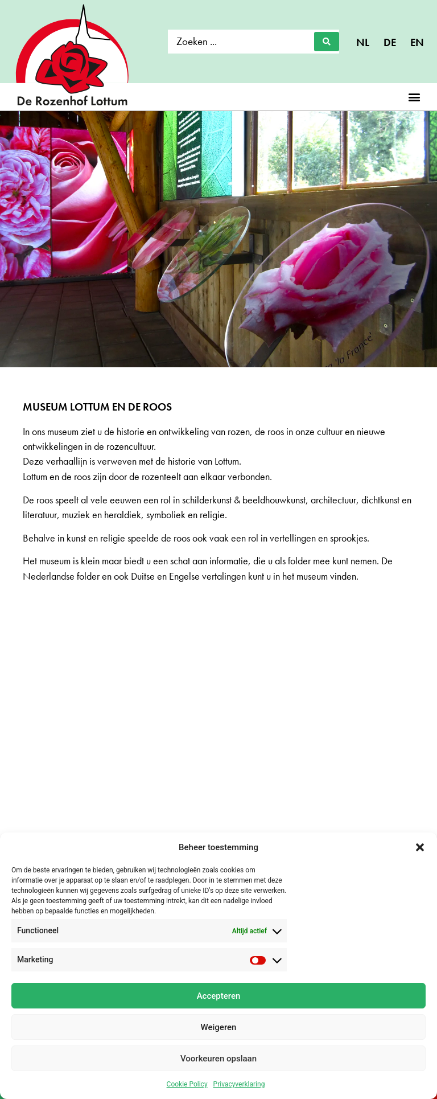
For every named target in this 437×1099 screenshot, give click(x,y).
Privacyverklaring (239, 1084)
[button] (420, 847)
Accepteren (219, 996)
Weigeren (219, 1027)
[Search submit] (326, 41)
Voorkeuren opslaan (218, 1058)
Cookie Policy (187, 1084)
